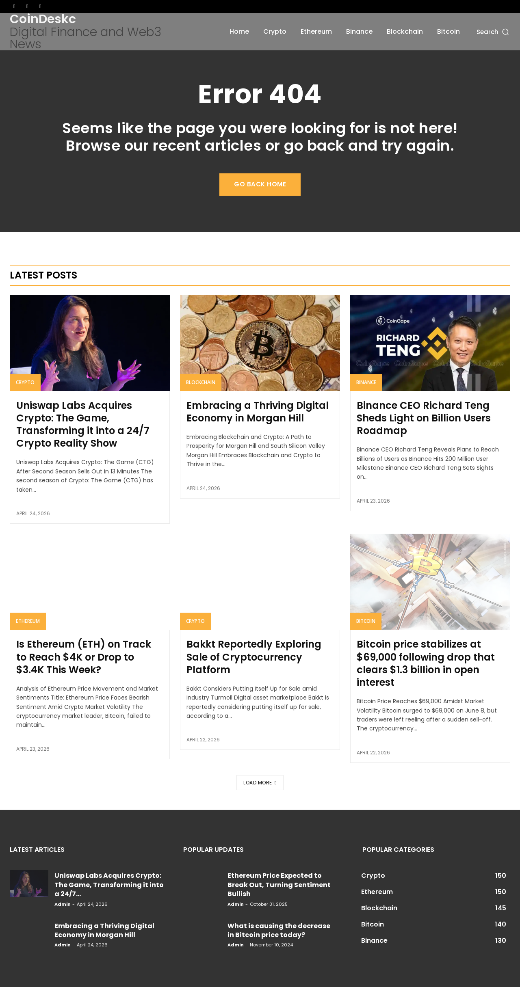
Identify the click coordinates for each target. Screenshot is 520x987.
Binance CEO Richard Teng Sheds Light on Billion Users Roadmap (424, 418)
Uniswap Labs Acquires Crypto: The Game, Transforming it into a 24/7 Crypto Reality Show (83, 424)
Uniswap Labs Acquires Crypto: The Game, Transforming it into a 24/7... (109, 884)
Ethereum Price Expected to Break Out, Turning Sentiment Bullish (279, 884)
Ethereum (28, 621)
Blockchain (200, 382)
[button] (493, 31)
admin (62, 904)
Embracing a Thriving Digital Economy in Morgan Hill (257, 412)
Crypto (25, 382)
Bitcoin (365, 621)
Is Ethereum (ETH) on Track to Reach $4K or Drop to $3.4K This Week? (83, 656)
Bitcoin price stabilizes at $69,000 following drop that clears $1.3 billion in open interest (426, 663)
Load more (259, 782)
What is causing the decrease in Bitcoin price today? (279, 930)
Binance (366, 382)
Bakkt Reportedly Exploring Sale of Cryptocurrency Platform (253, 656)
